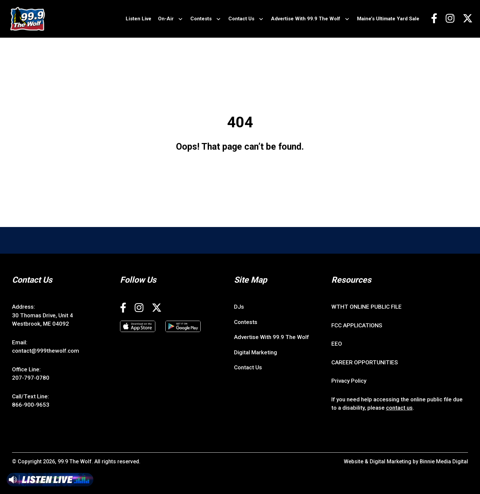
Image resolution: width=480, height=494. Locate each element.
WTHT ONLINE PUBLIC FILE (366, 306)
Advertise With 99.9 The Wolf (305, 19)
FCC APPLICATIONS (356, 325)
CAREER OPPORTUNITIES (364, 362)
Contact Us (241, 19)
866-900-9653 (30, 404)
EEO (336, 343)
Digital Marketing (255, 352)
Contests (201, 19)
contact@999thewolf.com (45, 350)
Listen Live (138, 19)
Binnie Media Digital (444, 461)
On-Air (166, 19)
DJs (239, 306)
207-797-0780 (30, 377)
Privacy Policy (348, 380)
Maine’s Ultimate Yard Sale (388, 19)
